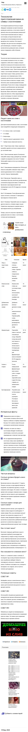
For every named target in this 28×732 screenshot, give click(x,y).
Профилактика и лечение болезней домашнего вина (12, 662)
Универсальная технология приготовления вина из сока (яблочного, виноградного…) (13, 677)
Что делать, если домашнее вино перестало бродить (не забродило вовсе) (13, 692)
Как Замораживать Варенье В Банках (12, 706)
